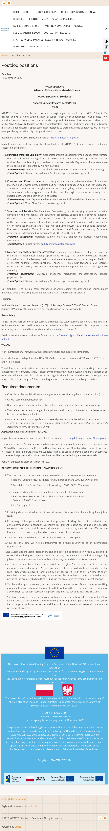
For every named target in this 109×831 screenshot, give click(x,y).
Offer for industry (73, 12)
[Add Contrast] (106, 40)
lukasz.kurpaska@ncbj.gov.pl (59, 244)
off (30, 806)
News (93, 12)
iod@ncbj (18, 505)
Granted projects (64, 19)
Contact (79, 26)
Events (33, 19)
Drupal (18, 826)
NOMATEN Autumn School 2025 (31, 46)
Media (45, 19)
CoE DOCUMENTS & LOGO (26, 32)
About (28, 12)
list (36, 806)
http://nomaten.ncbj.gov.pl (64, 137)
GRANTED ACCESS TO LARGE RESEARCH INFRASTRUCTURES (45, 39)
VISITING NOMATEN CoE (57, 26)
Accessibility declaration (14, 799)
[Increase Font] (106, 46)
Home (16, 12)
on (25, 806)
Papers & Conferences (27, 26)
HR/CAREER (19, 19)
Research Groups (47, 12)
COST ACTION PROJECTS (57, 32)
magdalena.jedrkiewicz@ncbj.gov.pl (87, 438)
